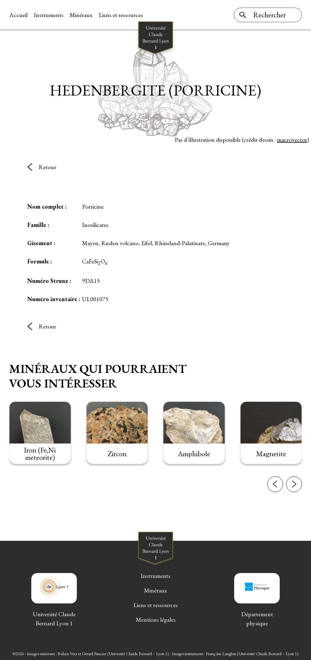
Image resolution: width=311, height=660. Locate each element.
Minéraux (81, 15)
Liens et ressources (121, 15)
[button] (275, 488)
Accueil (18, 15)
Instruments (48, 15)
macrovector (292, 140)
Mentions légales (156, 620)
